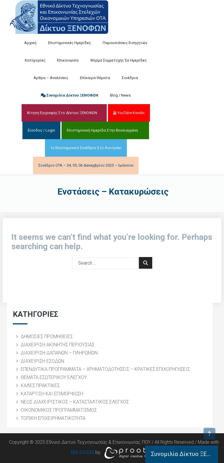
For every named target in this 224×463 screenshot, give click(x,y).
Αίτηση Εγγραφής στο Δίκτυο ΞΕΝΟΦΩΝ (62, 113)
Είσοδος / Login (41, 130)
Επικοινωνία (67, 60)
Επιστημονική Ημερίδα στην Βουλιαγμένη (102, 130)
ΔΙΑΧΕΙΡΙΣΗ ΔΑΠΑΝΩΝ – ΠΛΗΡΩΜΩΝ (59, 353)
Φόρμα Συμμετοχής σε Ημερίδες (118, 60)
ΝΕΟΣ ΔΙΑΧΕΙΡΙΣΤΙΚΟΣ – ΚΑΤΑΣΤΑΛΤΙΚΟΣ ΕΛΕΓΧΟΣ (75, 402)
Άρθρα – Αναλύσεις (51, 78)
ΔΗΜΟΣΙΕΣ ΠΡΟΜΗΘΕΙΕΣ (47, 336)
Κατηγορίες (35, 60)
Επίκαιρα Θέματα (95, 78)
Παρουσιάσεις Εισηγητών (125, 43)
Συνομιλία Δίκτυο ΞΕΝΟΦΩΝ (69, 95)
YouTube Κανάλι (129, 113)
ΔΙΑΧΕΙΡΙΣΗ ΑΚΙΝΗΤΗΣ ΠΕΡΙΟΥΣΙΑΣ (57, 344)
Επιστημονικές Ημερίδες (69, 43)
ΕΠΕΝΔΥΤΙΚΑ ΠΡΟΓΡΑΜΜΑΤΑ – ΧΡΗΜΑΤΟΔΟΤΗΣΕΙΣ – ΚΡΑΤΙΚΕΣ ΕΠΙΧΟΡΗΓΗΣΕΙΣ (105, 369)
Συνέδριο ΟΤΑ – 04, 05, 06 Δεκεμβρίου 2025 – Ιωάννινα (85, 165)
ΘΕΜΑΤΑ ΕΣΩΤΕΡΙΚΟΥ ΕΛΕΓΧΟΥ (54, 377)
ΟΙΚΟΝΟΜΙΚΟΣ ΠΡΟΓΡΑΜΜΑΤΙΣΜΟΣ (59, 410)
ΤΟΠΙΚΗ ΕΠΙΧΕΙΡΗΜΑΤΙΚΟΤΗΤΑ (53, 418)
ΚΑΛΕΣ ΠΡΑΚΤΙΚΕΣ (40, 385)
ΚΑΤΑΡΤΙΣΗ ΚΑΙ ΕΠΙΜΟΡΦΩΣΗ (52, 393)
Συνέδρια (130, 78)
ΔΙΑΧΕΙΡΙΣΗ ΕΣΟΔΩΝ (42, 361)
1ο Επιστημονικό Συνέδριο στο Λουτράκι (86, 148)
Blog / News (120, 95)
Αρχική (30, 43)
